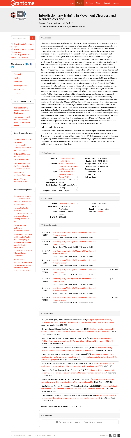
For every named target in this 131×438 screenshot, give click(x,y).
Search (79, 3)
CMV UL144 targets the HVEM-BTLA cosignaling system (22, 156)
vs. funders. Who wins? (21, 110)
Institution (18, 82)
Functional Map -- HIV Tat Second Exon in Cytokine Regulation (23, 166)
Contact (106, 3)
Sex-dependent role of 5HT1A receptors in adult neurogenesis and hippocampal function (23, 200)
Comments (18, 93)
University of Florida (67, 203)
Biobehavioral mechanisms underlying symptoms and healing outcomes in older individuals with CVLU (23, 264)
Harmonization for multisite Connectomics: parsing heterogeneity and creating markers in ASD (23, 214)
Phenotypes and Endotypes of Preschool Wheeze (21, 228)
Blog (98, 3)
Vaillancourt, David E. (63, 23)
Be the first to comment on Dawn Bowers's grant (79, 422)
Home (71, 3)
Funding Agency (49, 153)
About (116, 3)
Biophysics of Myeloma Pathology (22, 173)
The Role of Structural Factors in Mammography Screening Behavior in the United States (22, 144)
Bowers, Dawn (46, 23)
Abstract (17, 74)
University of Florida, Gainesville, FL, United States (62, 26)
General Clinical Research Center (20, 180)
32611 (100, 211)
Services (89, 3)
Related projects (20, 85)
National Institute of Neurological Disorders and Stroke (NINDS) (68, 166)
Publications (19, 89)
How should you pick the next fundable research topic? (22, 121)
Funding (17, 78)
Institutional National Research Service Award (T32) (67, 174)
